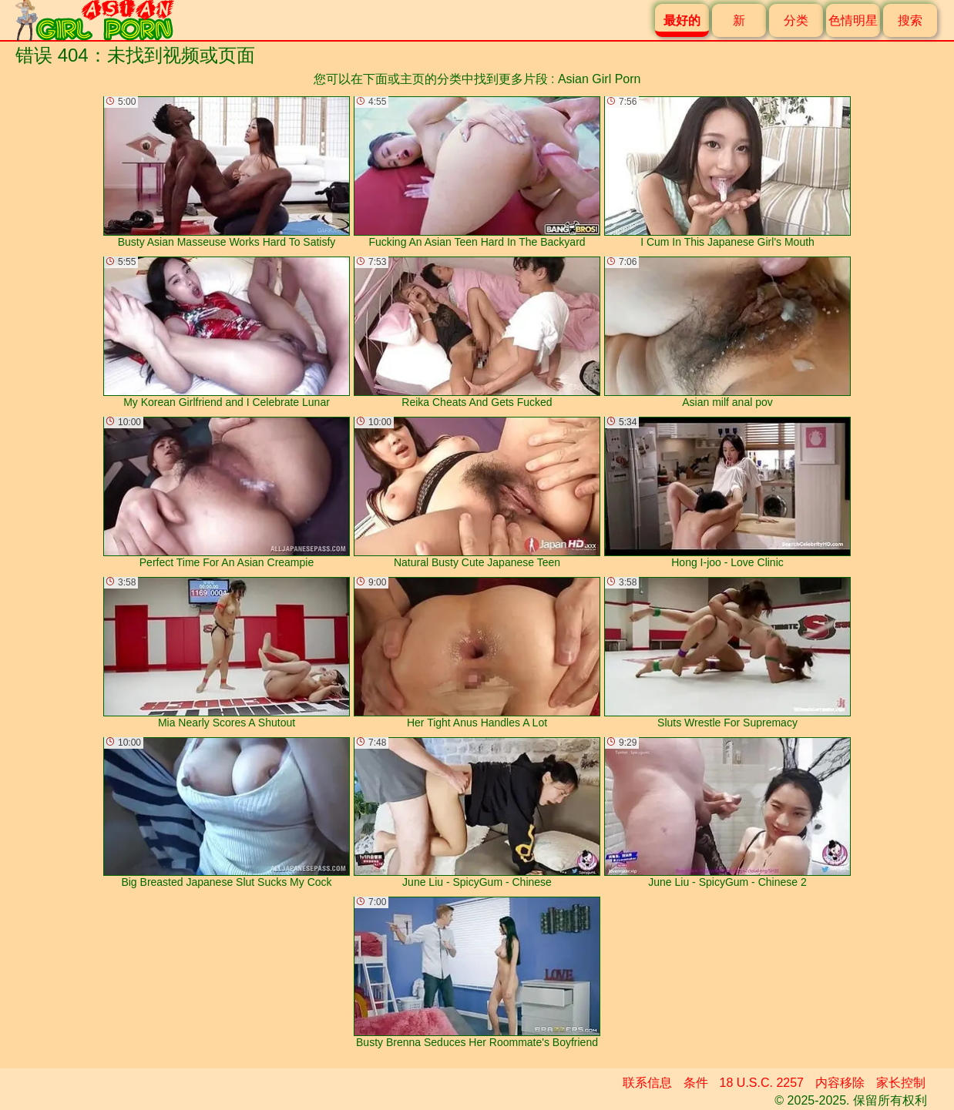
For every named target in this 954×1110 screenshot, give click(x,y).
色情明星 (853, 20)
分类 (796, 20)
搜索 (910, 20)
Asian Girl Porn (599, 79)
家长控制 (900, 1082)
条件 (696, 1082)
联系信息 (647, 1082)
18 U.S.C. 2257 (762, 1082)
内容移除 (840, 1082)
